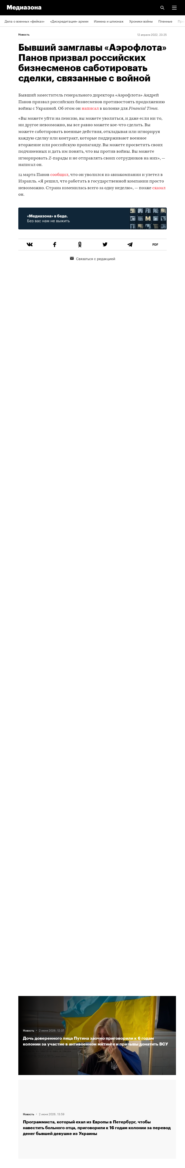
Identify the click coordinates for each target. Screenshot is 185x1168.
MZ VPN (11, 1082)
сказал (159, 188)
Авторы (10, 1015)
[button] (174, 7)
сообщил (59, 175)
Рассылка (12, 1055)
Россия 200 (14, 1095)
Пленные (165, 20)
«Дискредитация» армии (69, 20)
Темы (9, 1002)
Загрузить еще (97, 821)
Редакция (12, 1028)
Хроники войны (141, 20)
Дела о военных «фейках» (25, 20)
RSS (10, 1042)
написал (90, 109)
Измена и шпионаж (109, 20)
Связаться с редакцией (92, 258)
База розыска (15, 1108)
